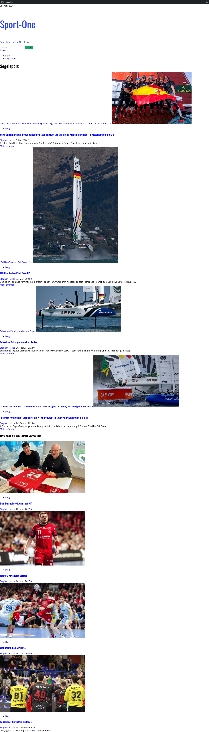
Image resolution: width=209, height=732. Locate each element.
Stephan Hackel (8, 140)
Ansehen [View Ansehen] (3, 50)
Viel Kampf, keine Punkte (13, 648)
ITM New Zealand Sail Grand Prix (16, 262)
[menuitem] (2, 2)
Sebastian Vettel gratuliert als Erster (17, 331)
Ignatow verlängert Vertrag (13, 575)
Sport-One (17, 24)
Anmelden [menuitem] (9, 2)
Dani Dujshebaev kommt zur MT (16, 503)
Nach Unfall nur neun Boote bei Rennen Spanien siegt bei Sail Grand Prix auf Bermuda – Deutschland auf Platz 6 (55, 123)
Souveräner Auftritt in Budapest (16, 722)
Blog (7, 128)
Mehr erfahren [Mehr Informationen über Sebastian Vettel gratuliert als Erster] (7, 353)
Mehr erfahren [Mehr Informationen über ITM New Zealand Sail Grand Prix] (7, 284)
